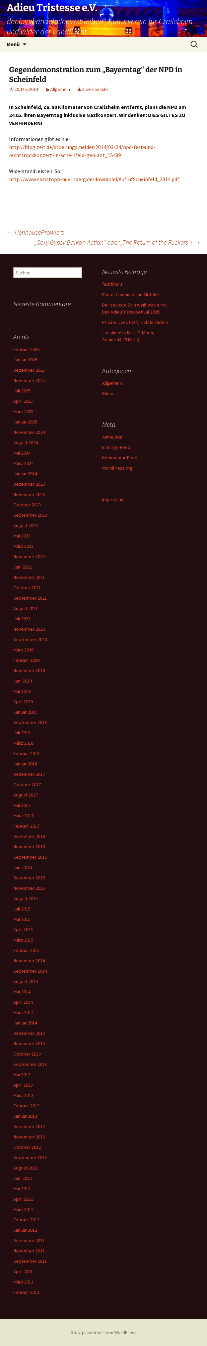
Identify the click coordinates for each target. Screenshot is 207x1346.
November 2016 (29, 847)
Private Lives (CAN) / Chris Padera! (135, 322)
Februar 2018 (26, 753)
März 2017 (23, 816)
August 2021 (25, 608)
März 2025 (23, 411)
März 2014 (23, 1012)
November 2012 (29, 1137)
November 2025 (29, 380)
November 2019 (29, 670)
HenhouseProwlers (35, 232)
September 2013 (30, 1064)
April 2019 (23, 702)
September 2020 (30, 639)
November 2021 (29, 577)
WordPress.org (117, 468)
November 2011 (29, 1251)
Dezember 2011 (29, 1240)
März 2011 (23, 1282)
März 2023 (23, 546)
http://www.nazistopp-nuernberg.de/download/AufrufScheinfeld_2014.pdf (94, 179)
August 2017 (25, 795)
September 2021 (30, 598)
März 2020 (23, 650)
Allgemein (60, 89)
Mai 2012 (21, 1189)
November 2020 (29, 629)
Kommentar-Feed (119, 458)
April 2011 (23, 1271)
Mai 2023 (21, 536)
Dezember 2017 (29, 774)
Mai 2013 (21, 1075)
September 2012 (30, 1157)
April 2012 (23, 1199)
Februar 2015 (26, 950)
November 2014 (29, 961)
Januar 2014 (25, 1023)
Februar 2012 (26, 1220)
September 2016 (30, 857)
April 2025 (23, 401)
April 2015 (23, 930)
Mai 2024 (21, 453)
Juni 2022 (22, 567)
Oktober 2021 (27, 588)
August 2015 (25, 898)
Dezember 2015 (29, 878)
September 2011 (30, 1261)
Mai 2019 (21, 691)
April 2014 (23, 1002)
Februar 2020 (26, 660)
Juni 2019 (22, 681)
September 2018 (30, 722)
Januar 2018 (25, 764)
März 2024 (23, 463)
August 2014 (25, 981)
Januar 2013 (25, 1116)
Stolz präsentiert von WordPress (104, 1332)
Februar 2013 (26, 1106)
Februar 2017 (26, 826)
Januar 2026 (25, 360)
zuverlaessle (95, 89)
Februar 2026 (26, 349)
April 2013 (23, 1085)
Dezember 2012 (29, 1126)
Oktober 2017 (27, 784)
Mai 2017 (21, 805)
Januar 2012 (25, 1230)
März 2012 (23, 1209)
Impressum (113, 500)
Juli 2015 (21, 909)
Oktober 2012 (27, 1147)
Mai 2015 (21, 919)
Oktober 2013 (27, 1054)
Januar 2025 (25, 422)
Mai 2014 (21, 992)
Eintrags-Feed (116, 447)
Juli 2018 (21, 733)
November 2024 (29, 432)
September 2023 (30, 515)
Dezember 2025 (29, 370)
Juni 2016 (22, 867)
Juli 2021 (21, 619)
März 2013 (23, 1095)
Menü (13, 44)
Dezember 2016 (29, 836)
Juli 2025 (21, 391)
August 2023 (25, 525)
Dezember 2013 (29, 1033)
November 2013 (29, 1044)
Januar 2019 (25, 712)
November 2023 (29, 494)
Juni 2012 (22, 1178)
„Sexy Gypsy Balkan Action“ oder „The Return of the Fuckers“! (117, 242)
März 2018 (23, 743)
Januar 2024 (25, 474)
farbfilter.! (112, 284)
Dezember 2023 (29, 484)
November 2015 (29, 888)
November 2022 (29, 557)
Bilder (108, 393)
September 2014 (30, 971)
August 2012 (25, 1168)
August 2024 (25, 443)
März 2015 (23, 940)
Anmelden (112, 437)
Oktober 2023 (27, 505)
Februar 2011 (26, 1292)
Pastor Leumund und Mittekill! (131, 294)
